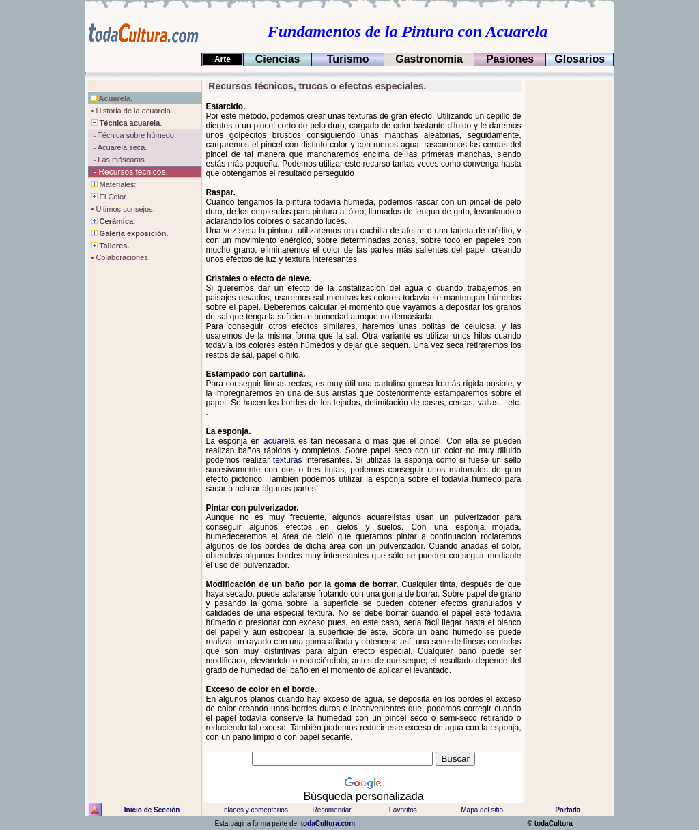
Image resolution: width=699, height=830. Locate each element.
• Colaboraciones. (119, 257)
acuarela (279, 441)
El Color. (108, 196)
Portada (567, 810)
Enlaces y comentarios (253, 810)
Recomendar (331, 810)
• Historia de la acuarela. (130, 110)
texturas (287, 460)
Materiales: (112, 184)
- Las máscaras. (117, 160)
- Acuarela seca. (118, 147)
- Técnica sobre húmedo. (132, 135)
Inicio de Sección (152, 810)
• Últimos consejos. (121, 209)
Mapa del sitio (482, 810)
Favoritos (403, 810)
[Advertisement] (568, 284)
